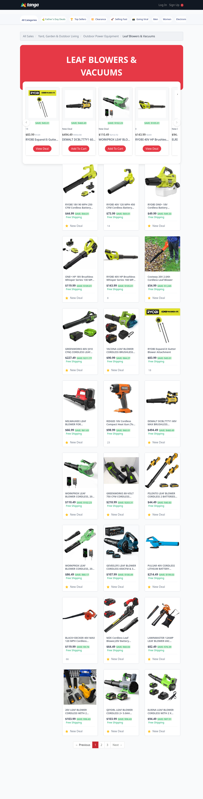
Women (167, 19)
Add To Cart (78, 149)
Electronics (182, 19)
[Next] (177, 122)
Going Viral (140, 19)
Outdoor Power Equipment (101, 36)
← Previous (82, 714)
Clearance (98, 19)
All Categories (29, 20)
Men (155, 19)
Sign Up (174, 5)
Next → (117, 714)
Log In (163, 5)
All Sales (28, 36)
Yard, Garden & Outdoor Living (58, 36)
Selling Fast (119, 19)
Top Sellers (78, 19)
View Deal (42, 149)
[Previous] (26, 122)
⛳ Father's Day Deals (53, 19)
